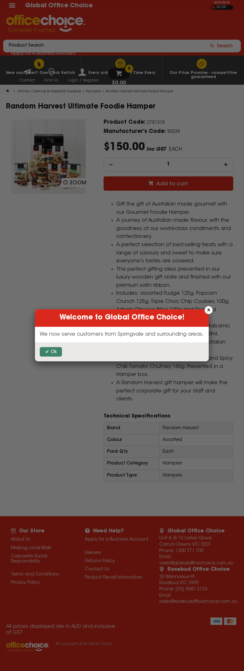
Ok (54, 352)
